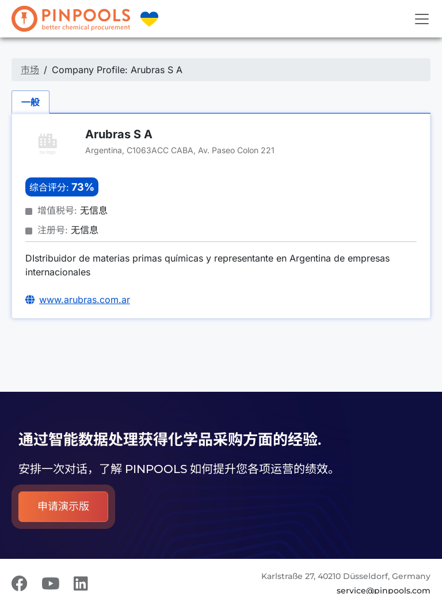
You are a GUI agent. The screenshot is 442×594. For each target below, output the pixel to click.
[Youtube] (51, 584)
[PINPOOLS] (71, 19)
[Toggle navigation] (421, 19)
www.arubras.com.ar (84, 299)
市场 (30, 69)
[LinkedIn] (81, 584)
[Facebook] (20, 584)
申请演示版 (63, 506)
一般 (30, 102)
